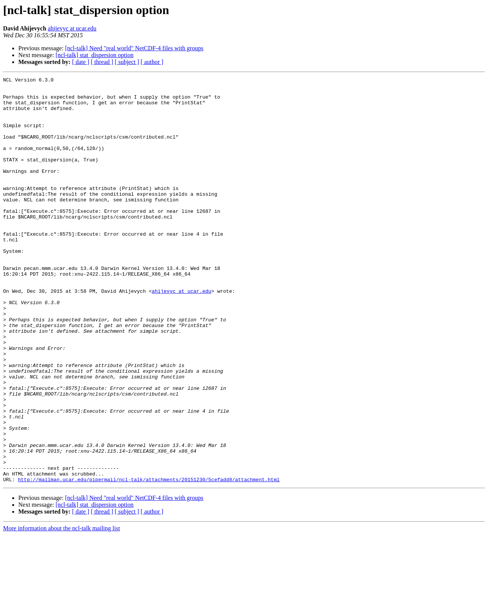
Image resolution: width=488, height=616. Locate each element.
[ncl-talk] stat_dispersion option (94, 55)
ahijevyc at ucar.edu (72, 28)
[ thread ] (102, 62)
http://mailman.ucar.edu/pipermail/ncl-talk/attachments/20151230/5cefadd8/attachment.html (148, 560)
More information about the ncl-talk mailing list (61, 609)
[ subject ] (127, 62)
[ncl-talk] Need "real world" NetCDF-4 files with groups (134, 48)
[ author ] (152, 62)
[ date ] (80, 62)
